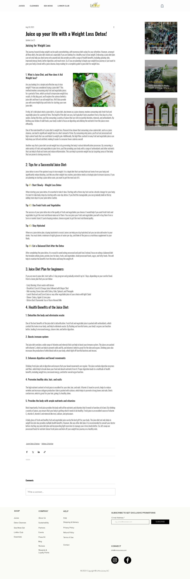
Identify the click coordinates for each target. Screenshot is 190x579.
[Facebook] (127, 560)
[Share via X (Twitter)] (33, 452)
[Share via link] (45, 452)
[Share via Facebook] (27, 452)
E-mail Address (117, 518)
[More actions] (113, 27)
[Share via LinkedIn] (39, 452)
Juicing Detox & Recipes (33, 443)
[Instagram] (115, 560)
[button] (162, 5)
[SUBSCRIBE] (160, 522)
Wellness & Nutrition (47, 443)
